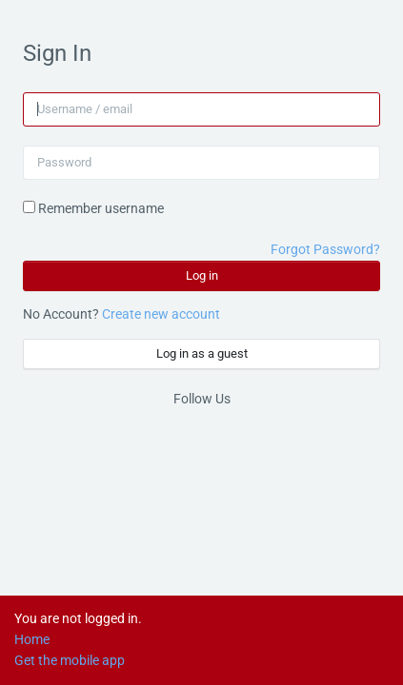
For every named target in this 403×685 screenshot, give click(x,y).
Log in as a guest (202, 353)
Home (32, 639)
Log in (202, 275)
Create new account (161, 314)
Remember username (101, 208)
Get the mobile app (69, 660)
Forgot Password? (325, 249)
